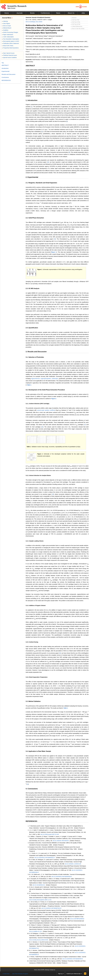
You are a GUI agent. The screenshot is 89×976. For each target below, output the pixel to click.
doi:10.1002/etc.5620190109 (61, 840)
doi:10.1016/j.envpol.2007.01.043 (50, 834)
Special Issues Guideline (9, 57)
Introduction (5, 68)
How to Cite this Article (77, 28)
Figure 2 (53, 398)
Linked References (76, 26)
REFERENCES (31, 821)
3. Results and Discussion (36, 352)
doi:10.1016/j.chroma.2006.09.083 (38, 940)
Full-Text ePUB (75, 24)
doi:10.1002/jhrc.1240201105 (73, 864)
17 (85, 424)
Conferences (45, 13)
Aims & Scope (6, 25)
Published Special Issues (9, 55)
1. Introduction (31, 100)
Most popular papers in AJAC (10, 41)
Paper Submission (7, 34)
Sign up (60, 973)
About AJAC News (7, 45)
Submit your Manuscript (73, 973)
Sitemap (47, 969)
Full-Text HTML (75, 22)
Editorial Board (6, 28)
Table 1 (29, 385)
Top (3, 62)
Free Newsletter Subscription (10, 39)
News (58, 13)
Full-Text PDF (75, 20)
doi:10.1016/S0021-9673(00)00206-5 (62, 876)
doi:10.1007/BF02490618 (77, 918)
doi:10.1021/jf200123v (39, 885)
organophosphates (46, 378)
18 (42, 427)
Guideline (5, 30)
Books (32, 13)
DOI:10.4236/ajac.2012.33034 (34, 21)
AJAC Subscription (8, 36)
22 (27, 784)
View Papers (6, 23)
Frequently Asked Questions (10, 48)
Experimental (5, 71)
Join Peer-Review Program (20, 973)
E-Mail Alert (6, 973)
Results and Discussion (8, 74)
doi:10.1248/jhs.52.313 (35, 931)
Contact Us (52, 969)
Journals (19, 13)
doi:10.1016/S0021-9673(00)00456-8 (72, 959)
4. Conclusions (32, 789)
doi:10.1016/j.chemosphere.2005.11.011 (40, 899)
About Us (71, 13)
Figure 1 (53, 252)
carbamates (55, 378)
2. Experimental (32, 177)
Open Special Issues (8, 53)
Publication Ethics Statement (10, 43)
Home (6, 13)
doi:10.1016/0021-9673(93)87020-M (51, 908)
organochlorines (35, 378)
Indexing (5, 21)
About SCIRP (41, 969)
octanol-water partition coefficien (46, 410)
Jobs (83, 13)
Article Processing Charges (10, 32)
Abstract (73, 17)
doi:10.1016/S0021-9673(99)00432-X (44, 857)
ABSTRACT (30, 66)
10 (48, 162)
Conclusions (5, 77)
